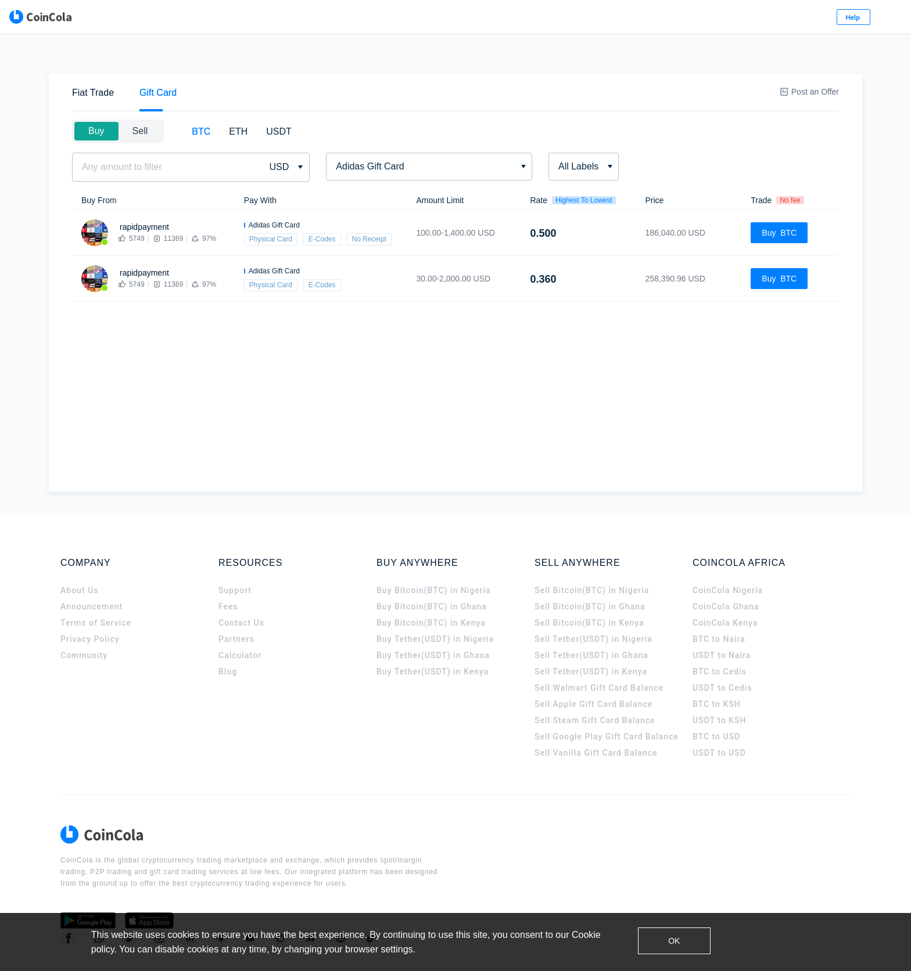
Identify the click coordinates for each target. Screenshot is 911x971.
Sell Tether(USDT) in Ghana (591, 621)
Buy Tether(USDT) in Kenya (432, 637)
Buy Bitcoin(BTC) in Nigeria (433, 556)
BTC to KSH (717, 669)
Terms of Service (95, 588)
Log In (721, 17)
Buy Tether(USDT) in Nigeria (435, 604)
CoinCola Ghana (726, 572)
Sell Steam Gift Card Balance (595, 686)
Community (83, 621)
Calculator (239, 621)
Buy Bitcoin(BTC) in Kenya (431, 588)
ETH (238, 97)
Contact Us (241, 588)
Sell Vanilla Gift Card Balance (596, 718)
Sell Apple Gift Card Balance (593, 669)
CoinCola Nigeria (728, 556)
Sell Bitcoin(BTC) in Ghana (590, 572)
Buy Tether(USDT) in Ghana (433, 621)
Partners (236, 604)
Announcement (91, 572)
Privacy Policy (90, 604)
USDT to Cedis (722, 653)
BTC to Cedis (720, 637)
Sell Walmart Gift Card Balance (599, 653)
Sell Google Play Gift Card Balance (607, 702)
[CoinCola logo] (107, 17)
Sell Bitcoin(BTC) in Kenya (589, 588)
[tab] (93, 58)
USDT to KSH (719, 686)
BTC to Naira (719, 604)
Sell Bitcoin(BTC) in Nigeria (592, 556)
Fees (228, 572)
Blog (227, 637)
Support (235, 556)
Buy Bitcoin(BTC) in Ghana (431, 572)
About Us (79, 556)
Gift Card (158, 58)
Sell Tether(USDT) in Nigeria (593, 604)
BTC (201, 97)
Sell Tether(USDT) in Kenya (591, 637)
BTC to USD (716, 702)
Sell (140, 97)
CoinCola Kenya (725, 588)
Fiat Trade (93, 58)
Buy (96, 97)
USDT (279, 97)
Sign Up (776, 17)
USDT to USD (719, 718)
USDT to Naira (722, 621)
